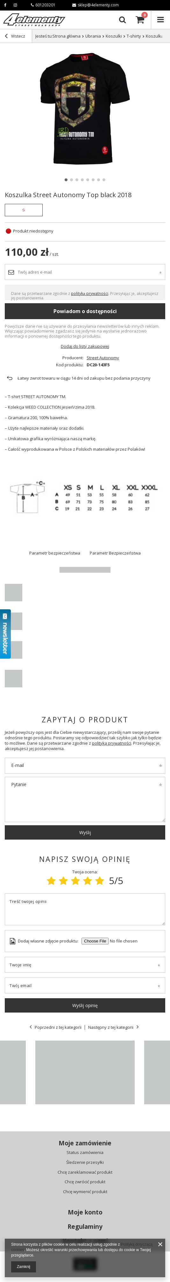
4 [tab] (82, 179)
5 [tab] (87, 179)
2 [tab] (71, 179)
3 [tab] (76, 179)
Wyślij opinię (85, 1005)
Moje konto (85, 1212)
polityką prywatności (89, 293)
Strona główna (67, 36)
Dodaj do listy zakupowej (85, 346)
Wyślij (85, 832)
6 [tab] (93, 179)
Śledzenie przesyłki (85, 1162)
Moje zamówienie (85, 1143)
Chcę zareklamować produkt (85, 1172)
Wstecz (15, 36)
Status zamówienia (85, 1152)
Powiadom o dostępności (85, 311)
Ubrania (93, 36)
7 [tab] (98, 179)
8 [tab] (104, 179)
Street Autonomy (103, 358)
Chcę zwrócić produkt (85, 1182)
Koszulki (114, 36)
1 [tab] (66, 179)
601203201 (43, 5)
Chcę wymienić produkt (85, 1191)
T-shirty (134, 36)
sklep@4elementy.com (95, 5)
